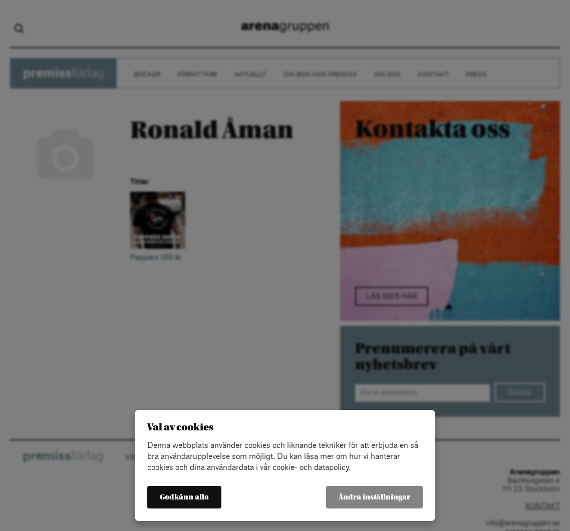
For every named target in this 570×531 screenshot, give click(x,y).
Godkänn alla (184, 497)
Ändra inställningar (374, 497)
